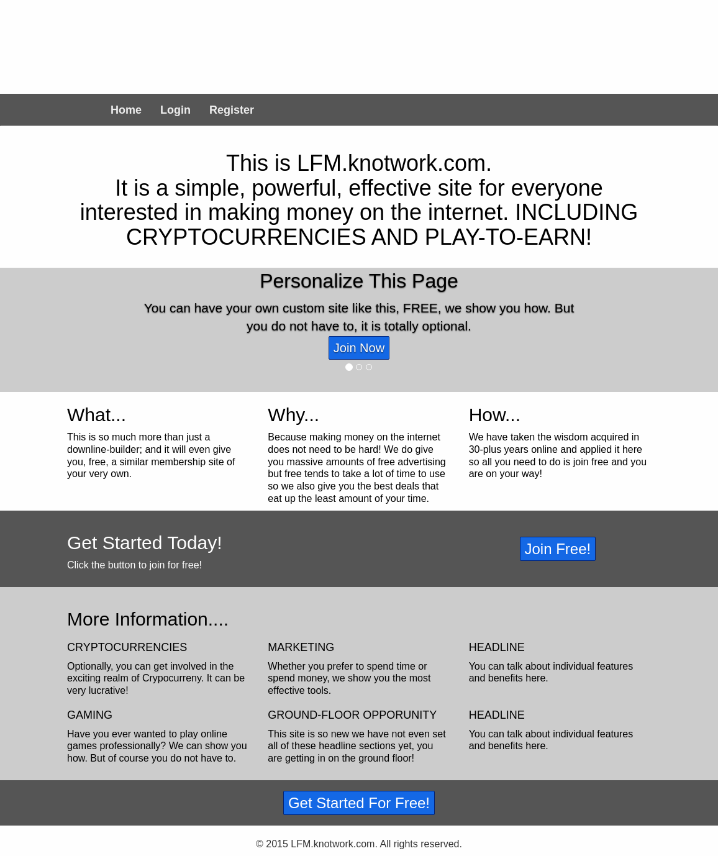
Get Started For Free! (359, 803)
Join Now (359, 348)
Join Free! (558, 548)
